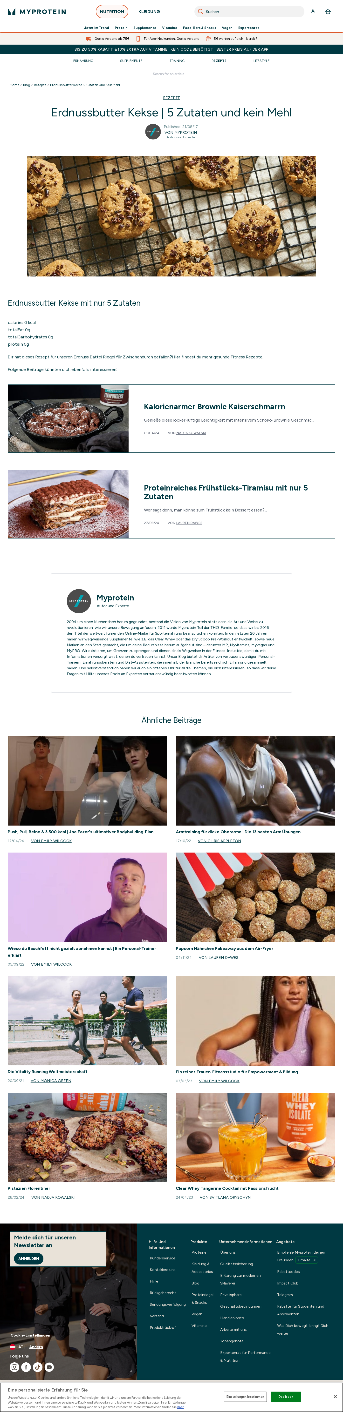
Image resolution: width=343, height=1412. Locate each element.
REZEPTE (171, 97)
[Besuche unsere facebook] (26, 1367)
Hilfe (154, 1281)
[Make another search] (171, 74)
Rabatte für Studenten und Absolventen (300, 1310)
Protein (121, 28)
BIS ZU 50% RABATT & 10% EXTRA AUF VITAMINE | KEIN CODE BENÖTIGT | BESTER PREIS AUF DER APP (171, 49)
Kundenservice (162, 1258)
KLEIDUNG (149, 13)
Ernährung (83, 61)
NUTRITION (112, 13)
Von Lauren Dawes (218, 957)
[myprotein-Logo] (37, 11)
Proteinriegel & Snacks (202, 1298)
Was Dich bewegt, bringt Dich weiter (302, 1329)
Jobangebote (232, 1341)
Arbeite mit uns (233, 1329)
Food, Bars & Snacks (199, 28)
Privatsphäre (231, 1294)
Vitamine (169, 28)
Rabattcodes (288, 1271)
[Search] (200, 11)
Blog (26, 85)
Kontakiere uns (163, 1269)
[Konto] (313, 11)
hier (180, 1407)
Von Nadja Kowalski (53, 1197)
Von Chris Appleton (219, 841)
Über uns (228, 1252)
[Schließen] (335, 1396)
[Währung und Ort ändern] (69, 1347)
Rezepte (219, 61)
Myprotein (115, 597)
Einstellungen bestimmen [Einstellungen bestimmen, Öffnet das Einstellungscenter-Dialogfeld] (245, 1397)
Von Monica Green (51, 1080)
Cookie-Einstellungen (30, 1335)
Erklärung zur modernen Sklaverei (240, 1279)
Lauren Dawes (189, 523)
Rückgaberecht (163, 1293)
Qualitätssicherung (236, 1264)
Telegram (285, 1294)
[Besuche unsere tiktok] (37, 1367)
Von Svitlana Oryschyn (225, 1197)
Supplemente (144, 28)
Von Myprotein (181, 132)
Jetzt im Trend (96, 28)
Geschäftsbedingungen (240, 1306)
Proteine (199, 1252)
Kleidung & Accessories (202, 1268)
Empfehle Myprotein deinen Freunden (301, 1257)
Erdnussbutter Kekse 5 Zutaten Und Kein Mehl (85, 85)
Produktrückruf (163, 1327)
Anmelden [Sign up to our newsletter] (28, 1258)
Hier (176, 357)
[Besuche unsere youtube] (49, 1367)
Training (177, 61)
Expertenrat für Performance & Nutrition (245, 1356)
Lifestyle (262, 61)
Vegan (227, 28)
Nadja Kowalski (191, 433)
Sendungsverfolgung (168, 1304)
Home (14, 85)
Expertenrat (248, 28)
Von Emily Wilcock (51, 841)
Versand (157, 1316)
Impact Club (287, 1283)
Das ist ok (286, 1397)
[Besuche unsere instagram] (14, 1367)
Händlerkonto (232, 1318)
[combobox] (249, 11)
